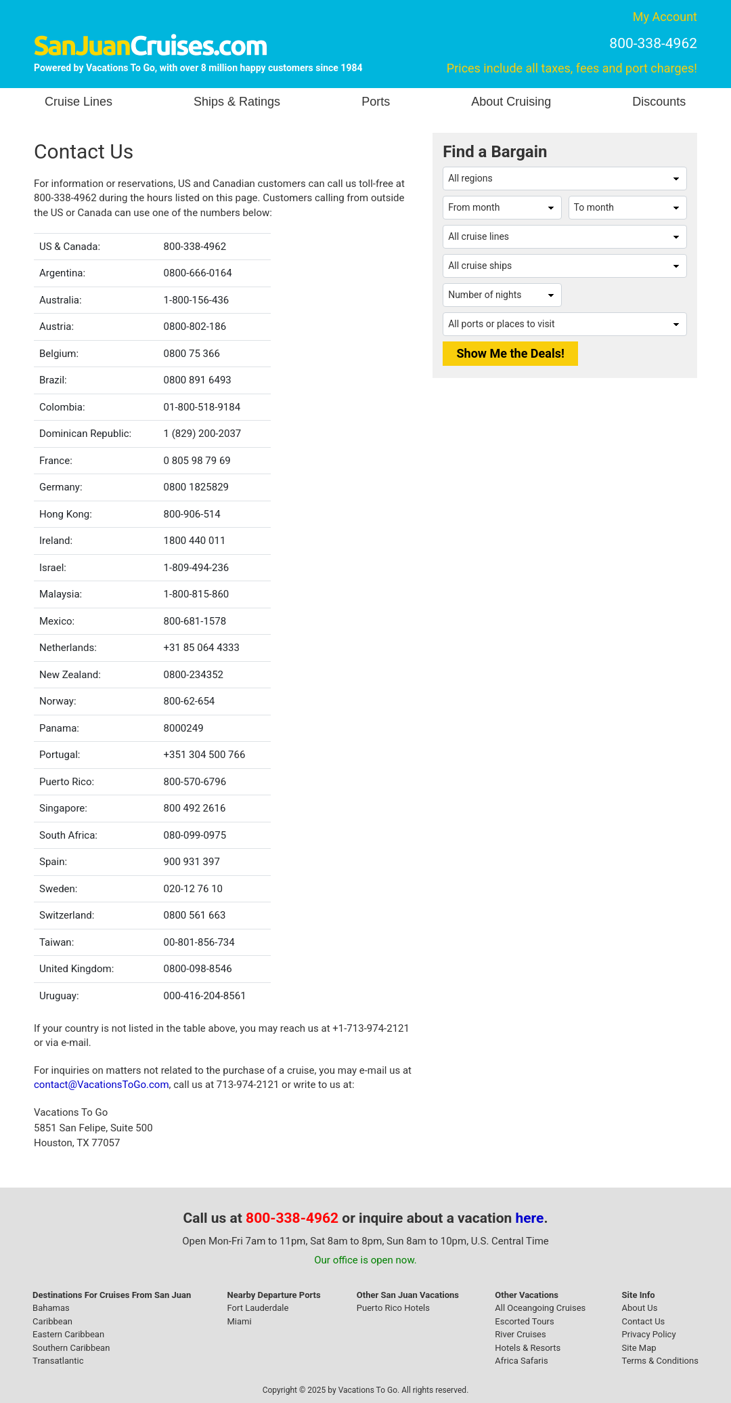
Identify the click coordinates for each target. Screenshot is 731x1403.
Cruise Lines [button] (78, 101)
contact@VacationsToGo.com (101, 1085)
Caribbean (52, 1321)
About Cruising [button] (511, 101)
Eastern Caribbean (68, 1334)
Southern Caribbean (71, 1348)
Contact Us (643, 1321)
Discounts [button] (659, 101)
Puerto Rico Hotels (393, 1308)
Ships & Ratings (237, 101)
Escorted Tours (524, 1321)
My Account (665, 16)
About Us (640, 1308)
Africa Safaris (521, 1361)
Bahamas (51, 1308)
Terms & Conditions (660, 1361)
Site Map (639, 1348)
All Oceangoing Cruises (540, 1308)
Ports (375, 101)
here (530, 1218)
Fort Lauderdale (258, 1308)
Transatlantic (57, 1361)
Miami (239, 1321)
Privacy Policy (649, 1334)
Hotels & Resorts (527, 1348)
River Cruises (520, 1334)
